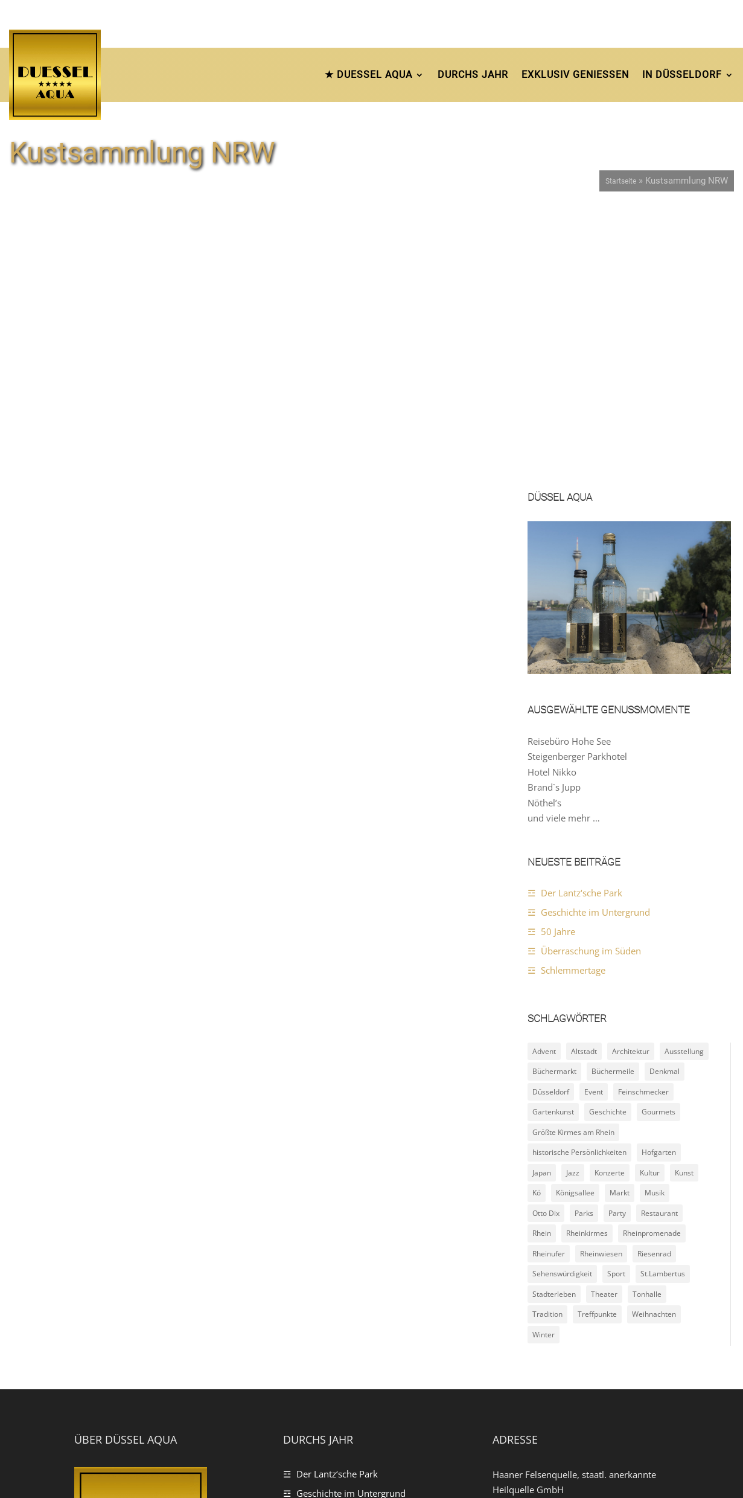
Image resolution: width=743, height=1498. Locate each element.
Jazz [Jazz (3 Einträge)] (572, 911)
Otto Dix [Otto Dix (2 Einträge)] (546, 952)
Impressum (603, 1464)
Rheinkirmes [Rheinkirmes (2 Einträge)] (587, 972)
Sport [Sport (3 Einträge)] (616, 1013)
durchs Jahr (473, 74)
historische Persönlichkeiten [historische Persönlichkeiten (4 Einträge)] (579, 891)
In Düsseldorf (682, 74)
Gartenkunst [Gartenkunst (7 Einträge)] (553, 851)
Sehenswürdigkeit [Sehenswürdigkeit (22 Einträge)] (562, 1013)
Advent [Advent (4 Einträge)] (544, 790)
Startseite (620, 181)
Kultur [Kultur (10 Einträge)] (650, 911)
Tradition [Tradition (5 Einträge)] (547, 1053)
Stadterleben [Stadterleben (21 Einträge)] (554, 1032)
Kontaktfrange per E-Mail (562, 1311)
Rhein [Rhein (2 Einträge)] (541, 972)
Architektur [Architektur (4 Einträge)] (630, 790)
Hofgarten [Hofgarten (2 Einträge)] (659, 891)
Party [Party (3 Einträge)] (617, 952)
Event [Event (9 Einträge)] (593, 830)
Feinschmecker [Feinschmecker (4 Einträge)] (643, 830)
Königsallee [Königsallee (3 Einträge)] (575, 932)
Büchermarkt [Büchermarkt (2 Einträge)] (554, 810)
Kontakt (653, 1464)
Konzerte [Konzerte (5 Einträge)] (610, 911)
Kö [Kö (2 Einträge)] (536, 932)
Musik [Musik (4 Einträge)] (655, 932)
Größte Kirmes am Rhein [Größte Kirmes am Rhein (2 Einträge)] (573, 871)
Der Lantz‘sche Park (581, 631)
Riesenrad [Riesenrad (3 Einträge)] (654, 992)
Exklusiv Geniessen (575, 74)
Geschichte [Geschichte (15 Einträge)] (608, 851)
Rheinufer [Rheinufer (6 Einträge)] (548, 992)
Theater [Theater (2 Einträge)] (604, 1032)
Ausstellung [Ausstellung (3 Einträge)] (684, 790)
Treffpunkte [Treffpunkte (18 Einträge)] (597, 1053)
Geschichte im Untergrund (595, 651)
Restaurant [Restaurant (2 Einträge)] (659, 952)
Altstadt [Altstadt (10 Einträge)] (584, 790)
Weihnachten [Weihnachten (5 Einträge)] (654, 1053)
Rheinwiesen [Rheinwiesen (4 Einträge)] (601, 992)
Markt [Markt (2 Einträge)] (620, 932)
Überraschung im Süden (591, 689)
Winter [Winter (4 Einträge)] (543, 1073)
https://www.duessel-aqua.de (572, 1326)
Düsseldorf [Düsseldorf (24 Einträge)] (550, 830)
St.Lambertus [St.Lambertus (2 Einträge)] (662, 1013)
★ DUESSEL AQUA (368, 74)
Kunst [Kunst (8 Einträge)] (684, 911)
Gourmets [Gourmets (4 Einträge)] (658, 851)
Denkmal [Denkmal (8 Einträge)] (664, 810)
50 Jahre (558, 670)
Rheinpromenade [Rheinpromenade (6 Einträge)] (652, 972)
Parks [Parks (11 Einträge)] (584, 952)
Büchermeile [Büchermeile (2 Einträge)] (613, 810)
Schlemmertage (573, 708)
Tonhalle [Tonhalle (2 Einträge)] (647, 1032)
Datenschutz (544, 1464)
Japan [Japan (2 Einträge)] (541, 911)
